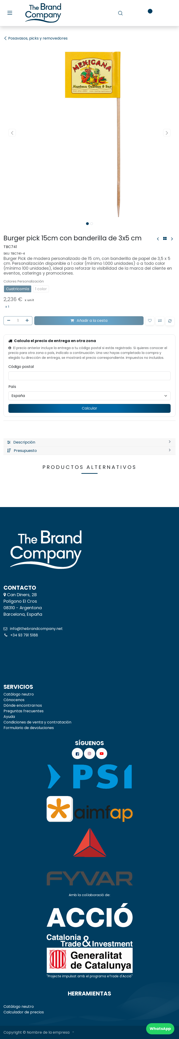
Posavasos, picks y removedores (35, 38)
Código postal (21, 366)
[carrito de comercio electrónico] (133, 13)
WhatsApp (160, 1028)
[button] (12, 132)
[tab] (89, 442)
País (12, 386)
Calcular (89, 408)
